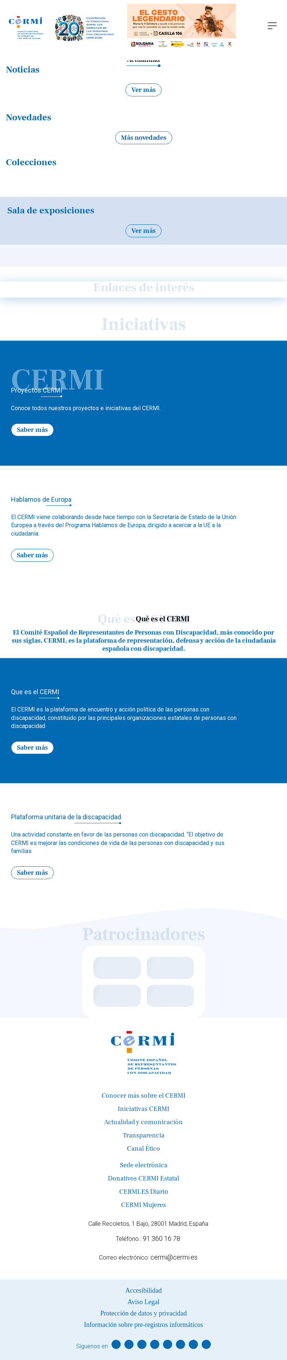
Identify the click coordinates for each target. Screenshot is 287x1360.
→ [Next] (155, 349)
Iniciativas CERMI (143, 1109)
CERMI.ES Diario (143, 1191)
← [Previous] (131, 349)
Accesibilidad (143, 1290)
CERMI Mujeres (143, 1205)
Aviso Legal (143, 1302)
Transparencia (143, 1135)
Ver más (143, 90)
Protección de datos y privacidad (143, 1313)
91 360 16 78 (161, 1238)
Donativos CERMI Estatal (143, 1178)
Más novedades (143, 138)
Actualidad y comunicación (143, 1122)
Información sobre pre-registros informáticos (143, 1324)
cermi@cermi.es (174, 1257)
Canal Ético (143, 1148)
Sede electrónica (143, 1165)
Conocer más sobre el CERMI (143, 1095)
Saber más (32, 430)
